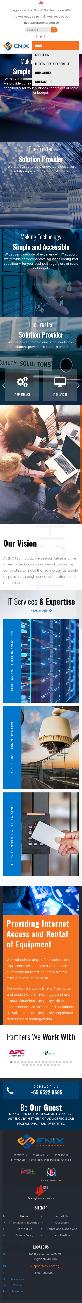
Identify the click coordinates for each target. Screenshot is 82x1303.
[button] (11, 1062)
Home (39, 45)
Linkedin (17, 1291)
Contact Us (43, 81)
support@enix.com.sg (43, 23)
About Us (42, 54)
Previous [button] (3, 385)
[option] (22, 385)
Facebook (17, 1279)
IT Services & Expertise (52, 63)
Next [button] (78, 385)
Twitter (17, 1285)
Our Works (43, 72)
